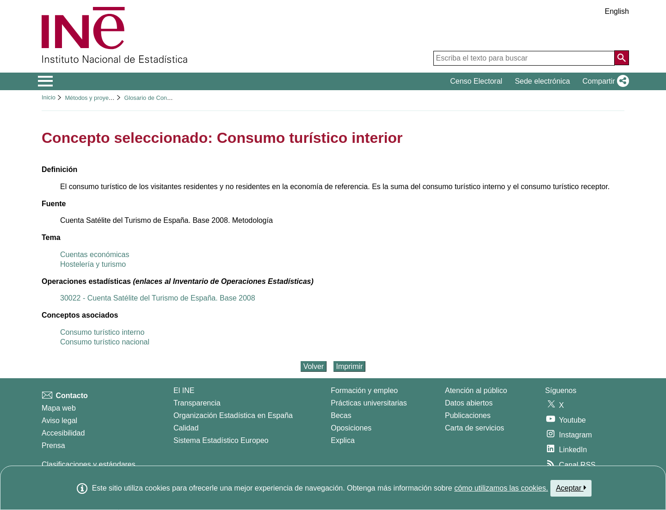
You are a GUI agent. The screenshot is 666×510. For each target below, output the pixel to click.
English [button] (617, 11)
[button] (604, 81)
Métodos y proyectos (92, 97)
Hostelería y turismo (93, 264)
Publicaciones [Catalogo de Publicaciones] (468, 415)
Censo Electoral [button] (476, 81)
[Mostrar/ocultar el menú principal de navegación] (45, 81)
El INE (183, 390)
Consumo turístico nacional (104, 342)
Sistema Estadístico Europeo (220, 440)
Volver (313, 366)
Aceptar (571, 488)
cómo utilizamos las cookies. (501, 488)
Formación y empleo (364, 390)
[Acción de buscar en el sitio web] (621, 57)
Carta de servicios (474, 428)
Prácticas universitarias (369, 403)
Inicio (49, 97)
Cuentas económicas (94, 254)
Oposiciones (351, 428)
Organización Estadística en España (233, 415)
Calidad (185, 428)
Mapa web (59, 408)
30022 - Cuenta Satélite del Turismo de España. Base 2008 (157, 298)
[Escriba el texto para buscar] (524, 58)
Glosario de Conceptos (154, 97)
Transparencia (197, 403)
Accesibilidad (63, 433)
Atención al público (476, 390)
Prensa (53, 445)
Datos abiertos (469, 403)
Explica (343, 440)
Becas (341, 415)
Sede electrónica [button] (542, 81)
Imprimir (349, 366)
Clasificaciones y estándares (89, 464)
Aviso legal (59, 420)
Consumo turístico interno (102, 332)
